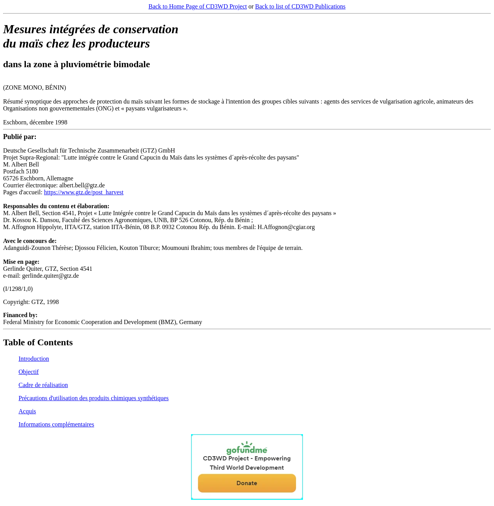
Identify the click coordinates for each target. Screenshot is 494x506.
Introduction (34, 358)
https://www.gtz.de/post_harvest (84, 192)
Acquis (27, 411)
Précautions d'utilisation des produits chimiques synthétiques (94, 398)
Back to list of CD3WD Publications (300, 6)
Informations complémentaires (56, 424)
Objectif (29, 371)
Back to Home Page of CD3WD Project (198, 6)
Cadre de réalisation (43, 385)
